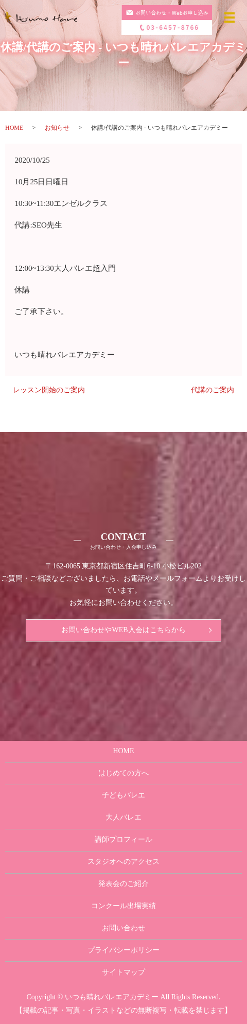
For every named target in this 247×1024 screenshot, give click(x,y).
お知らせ (57, 127)
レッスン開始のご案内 (49, 390)
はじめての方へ (123, 773)
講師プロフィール (123, 839)
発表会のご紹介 (123, 884)
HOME (14, 127)
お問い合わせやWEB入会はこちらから (123, 630)
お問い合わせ (123, 928)
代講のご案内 (212, 390)
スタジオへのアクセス (123, 861)
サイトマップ (123, 972)
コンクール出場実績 (123, 906)
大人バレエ (123, 817)
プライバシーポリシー (123, 950)
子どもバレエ (123, 795)
